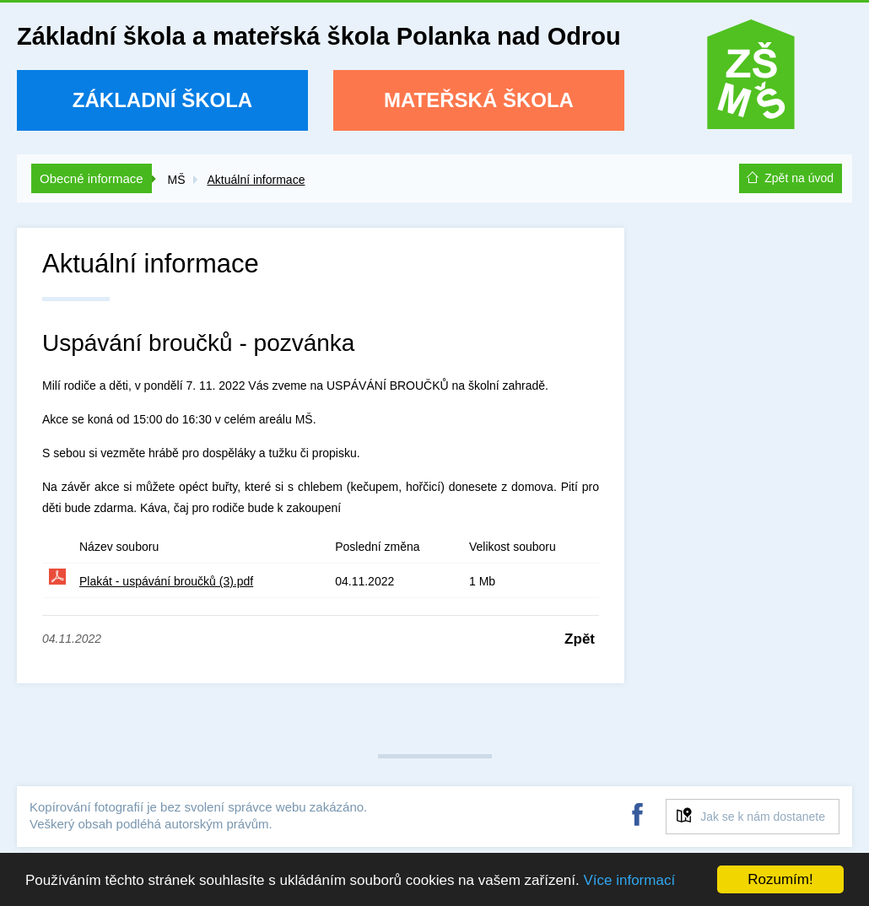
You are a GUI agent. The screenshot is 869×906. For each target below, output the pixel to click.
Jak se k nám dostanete (762, 816)
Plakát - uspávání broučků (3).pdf (166, 581)
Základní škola (162, 100)
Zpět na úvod (799, 178)
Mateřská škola (479, 100)
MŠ (176, 179)
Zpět (579, 639)
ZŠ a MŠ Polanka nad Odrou (751, 79)
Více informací (629, 880)
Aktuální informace (256, 179)
